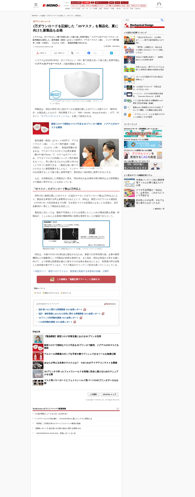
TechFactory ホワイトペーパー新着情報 (49, 409)
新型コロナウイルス (52, 293)
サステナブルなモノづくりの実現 (136, 140)
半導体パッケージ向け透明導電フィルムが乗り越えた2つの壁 (150, 182)
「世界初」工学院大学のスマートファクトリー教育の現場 (57, 423)
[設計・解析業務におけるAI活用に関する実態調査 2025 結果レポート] (71, 314)
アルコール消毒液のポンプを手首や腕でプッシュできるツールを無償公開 (80, 354)
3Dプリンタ (67, 293)
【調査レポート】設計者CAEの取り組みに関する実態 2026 (58, 428)
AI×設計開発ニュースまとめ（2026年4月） (51, 414)
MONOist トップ (109, 394)
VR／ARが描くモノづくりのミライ (137, 161)
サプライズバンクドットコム (55, 116)
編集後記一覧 (160, 209)
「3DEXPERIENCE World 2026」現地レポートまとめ (55, 433)
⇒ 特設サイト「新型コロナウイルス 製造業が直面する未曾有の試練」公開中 (71, 271)
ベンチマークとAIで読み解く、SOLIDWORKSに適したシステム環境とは (63, 419)
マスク (38, 293)
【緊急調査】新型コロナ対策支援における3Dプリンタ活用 (72, 336)
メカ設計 (42, 15)
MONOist (35, 15)
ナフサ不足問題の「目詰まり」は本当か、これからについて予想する (150, 193)
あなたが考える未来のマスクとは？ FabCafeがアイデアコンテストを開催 (80, 363)
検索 (162, 20)
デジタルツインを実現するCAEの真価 (138, 150)
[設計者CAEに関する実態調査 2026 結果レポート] (62, 309)
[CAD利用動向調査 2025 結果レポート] (57, 322)
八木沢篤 (107, 46)
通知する (61, 53)
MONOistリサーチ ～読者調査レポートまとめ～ (141, 129)
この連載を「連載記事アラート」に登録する (78, 279)
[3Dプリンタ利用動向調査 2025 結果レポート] (60, 318)
